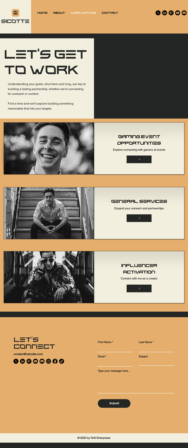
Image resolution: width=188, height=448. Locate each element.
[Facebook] (55, 361)
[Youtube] (177, 12)
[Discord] (184, 12)
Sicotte (15, 21)
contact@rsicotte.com (28, 354)
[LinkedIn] (164, 12)
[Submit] (114, 403)
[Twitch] (171, 12)
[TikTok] (61, 361)
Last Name (145, 342)
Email (101, 356)
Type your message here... (114, 370)
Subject (143, 356)
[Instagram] (48, 361)
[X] (158, 12)
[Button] (139, 159)
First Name (104, 342)
